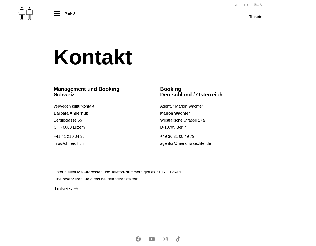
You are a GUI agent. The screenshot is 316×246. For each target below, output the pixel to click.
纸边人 (258, 4)
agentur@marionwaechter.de (185, 143)
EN (236, 4)
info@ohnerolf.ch (69, 143)
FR (246, 4)
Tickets (255, 17)
